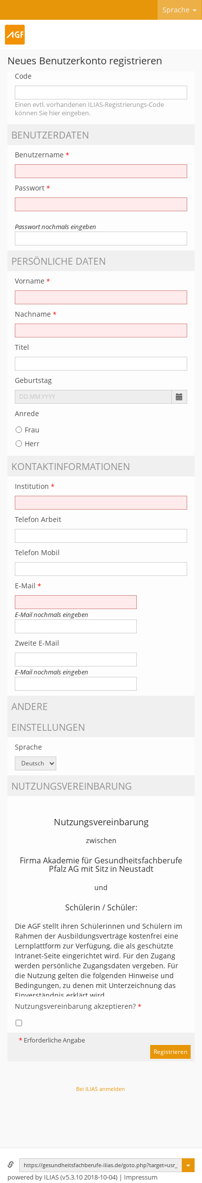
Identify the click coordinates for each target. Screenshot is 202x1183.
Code (23, 76)
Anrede (27, 413)
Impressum (141, 1177)
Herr (27, 443)
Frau (27, 429)
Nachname (35, 314)
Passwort (32, 187)
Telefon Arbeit (38, 519)
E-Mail (28, 585)
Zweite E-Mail (37, 643)
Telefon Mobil (37, 552)
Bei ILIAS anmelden (100, 1088)
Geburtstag (33, 380)
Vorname (32, 280)
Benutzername (42, 154)
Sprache (179, 9)
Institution (34, 486)
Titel (22, 347)
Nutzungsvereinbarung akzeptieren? (78, 1006)
